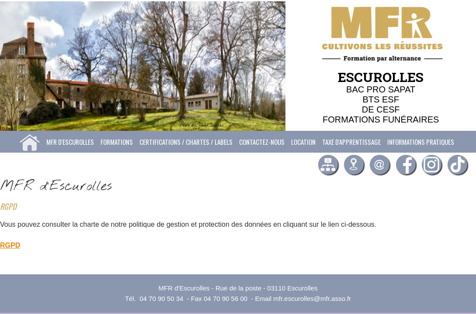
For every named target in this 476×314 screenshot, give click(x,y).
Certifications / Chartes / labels (186, 142)
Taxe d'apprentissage (351, 142)
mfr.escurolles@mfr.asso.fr (312, 298)
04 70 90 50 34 (161, 298)
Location (303, 142)
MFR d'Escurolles (70, 142)
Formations (117, 142)
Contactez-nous (262, 142)
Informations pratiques (420, 142)
